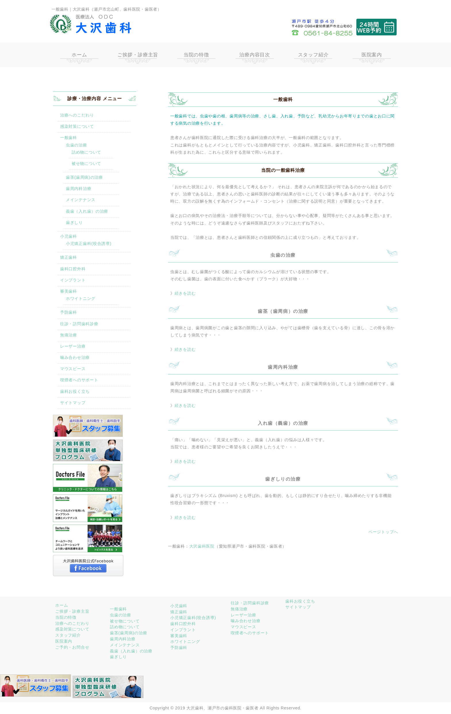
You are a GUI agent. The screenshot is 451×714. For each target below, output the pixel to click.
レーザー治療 (72, 346)
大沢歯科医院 (202, 546)
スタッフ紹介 (313, 55)
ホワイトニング (80, 298)
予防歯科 (68, 312)
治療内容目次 (254, 55)
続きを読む (185, 293)
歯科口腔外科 (72, 268)
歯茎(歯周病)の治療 (84, 177)
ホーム (79, 55)
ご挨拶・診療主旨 (137, 55)
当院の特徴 (196, 55)
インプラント (72, 280)
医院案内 (372, 55)
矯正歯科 (68, 257)
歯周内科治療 (78, 188)
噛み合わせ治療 (75, 357)
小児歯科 (68, 236)
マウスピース (72, 368)
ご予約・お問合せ (72, 647)
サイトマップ (72, 402)
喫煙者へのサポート (79, 380)
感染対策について (77, 126)
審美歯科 (68, 291)
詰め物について (86, 152)
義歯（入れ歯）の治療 (87, 211)
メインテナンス (80, 199)
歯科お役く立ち (75, 391)
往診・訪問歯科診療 (79, 323)
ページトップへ (383, 532)
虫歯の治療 (76, 145)
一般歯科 (68, 137)
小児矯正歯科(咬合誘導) (88, 243)
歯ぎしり (74, 222)
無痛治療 (68, 335)
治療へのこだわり (77, 115)
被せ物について (86, 163)
